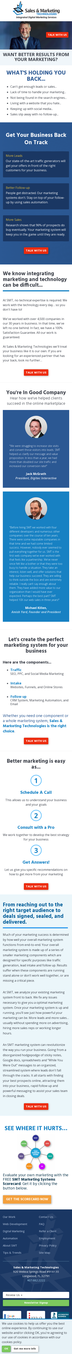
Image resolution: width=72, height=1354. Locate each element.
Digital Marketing (14, 1231)
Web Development (15, 1224)
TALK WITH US (57, 35)
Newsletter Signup (36, 1303)
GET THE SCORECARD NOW (27, 1199)
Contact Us (46, 1217)
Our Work (9, 1217)
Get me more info (25, 1349)
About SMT (10, 1245)
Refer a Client (47, 1231)
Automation (10, 1238)
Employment (47, 1238)
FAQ (41, 1224)
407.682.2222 (36, 1280)
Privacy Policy (48, 1245)
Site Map (44, 1252)
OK (6, 1349)
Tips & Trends (12, 1252)
